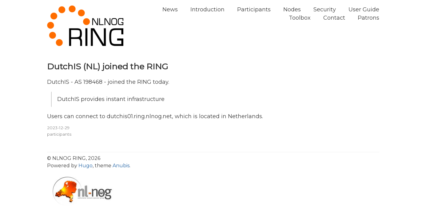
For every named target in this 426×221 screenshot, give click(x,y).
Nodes (292, 9)
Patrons (368, 17)
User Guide (363, 9)
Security (324, 9)
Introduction (207, 9)
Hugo (85, 166)
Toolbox (300, 17)
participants (59, 134)
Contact (334, 17)
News (170, 9)
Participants (254, 9)
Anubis (121, 166)
